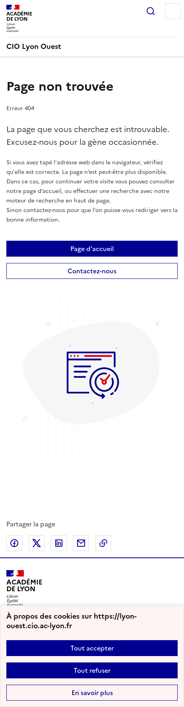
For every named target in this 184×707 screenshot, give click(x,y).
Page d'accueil (92, 248)
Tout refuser (92, 670)
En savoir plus (92, 692)
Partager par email (81, 543)
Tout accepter (92, 648)
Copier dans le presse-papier (103, 543)
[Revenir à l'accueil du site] (24, 588)
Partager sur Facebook (14, 543)
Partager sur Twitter (37, 543)
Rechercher (151, 11)
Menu (173, 11)
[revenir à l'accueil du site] (92, 46)
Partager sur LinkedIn (59, 543)
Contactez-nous (92, 271)
